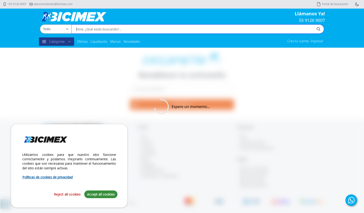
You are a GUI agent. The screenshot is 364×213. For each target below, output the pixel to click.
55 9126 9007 (312, 20)
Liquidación (99, 41)
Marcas (115, 41)
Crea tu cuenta (298, 41)
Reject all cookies (67, 194)
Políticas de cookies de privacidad (47, 177)
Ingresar (317, 41)
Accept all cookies (101, 194)
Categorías (56, 41)
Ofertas (82, 41)
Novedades (132, 41)
